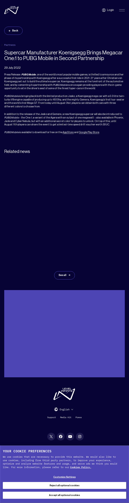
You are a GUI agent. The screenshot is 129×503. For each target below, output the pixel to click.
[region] (64, 474)
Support (51, 417)
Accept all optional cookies (64, 495)
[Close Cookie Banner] (123, 451)
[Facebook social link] (61, 437)
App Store (68, 132)
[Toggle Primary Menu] (122, 10)
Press (79, 417)
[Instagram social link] (80, 437)
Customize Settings (64, 477)
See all (63, 275)
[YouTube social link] (70, 437)
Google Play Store (89, 132)
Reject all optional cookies (64, 485)
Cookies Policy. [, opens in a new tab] (80, 467)
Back (15, 30)
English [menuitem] (65, 409)
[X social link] (51, 437)
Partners (10, 44)
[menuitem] (66, 409)
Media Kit (65, 417)
